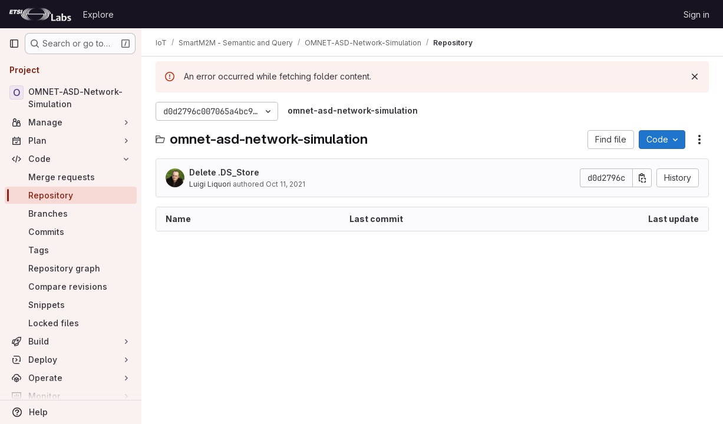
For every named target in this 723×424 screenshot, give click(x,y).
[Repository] (71, 195)
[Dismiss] (695, 76)
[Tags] (71, 250)
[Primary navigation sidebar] (14, 43)
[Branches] (71, 213)
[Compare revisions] (71, 286)
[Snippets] (71, 304)
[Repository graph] (71, 268)
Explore (98, 14)
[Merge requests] (71, 177)
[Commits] (71, 231)
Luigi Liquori (210, 184)
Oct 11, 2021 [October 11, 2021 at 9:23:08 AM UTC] (285, 184)
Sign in (696, 14)
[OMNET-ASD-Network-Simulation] (71, 97)
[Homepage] (40, 14)
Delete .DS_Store (224, 172)
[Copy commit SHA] (642, 177)
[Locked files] (71, 323)
